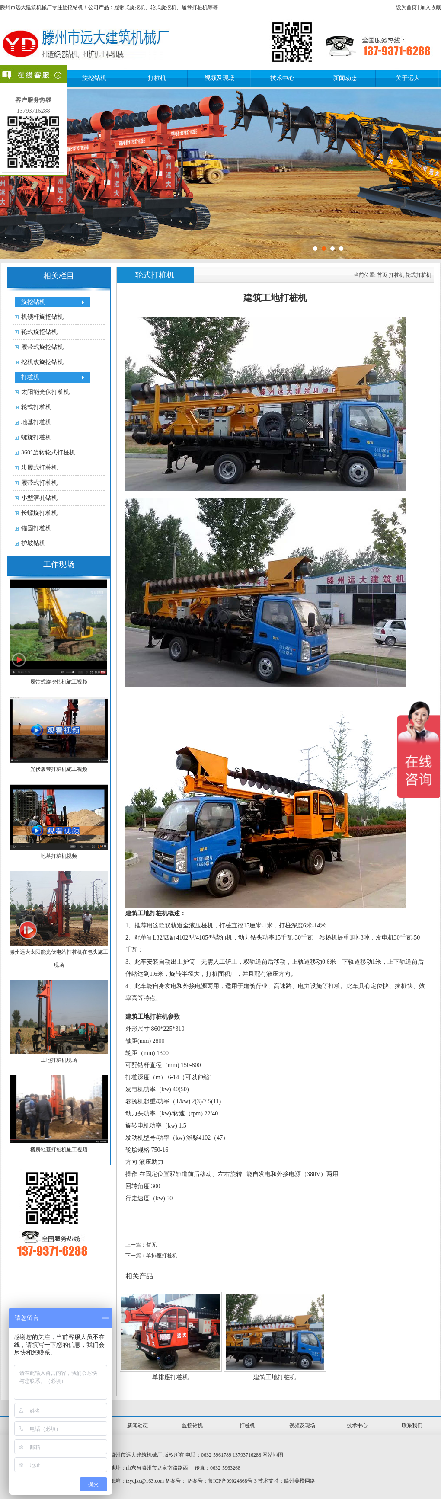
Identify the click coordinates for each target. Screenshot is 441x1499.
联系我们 (412, 1425)
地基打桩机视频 (59, 856)
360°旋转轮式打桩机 (48, 452)
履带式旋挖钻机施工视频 (58, 682)
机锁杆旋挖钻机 (42, 316)
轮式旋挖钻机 (39, 332)
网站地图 (272, 1455)
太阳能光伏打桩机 (45, 392)
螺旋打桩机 (36, 437)
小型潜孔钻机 (39, 498)
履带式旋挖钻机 (42, 347)
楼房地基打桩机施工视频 (58, 1150)
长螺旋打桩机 (39, 513)
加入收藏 (430, 7)
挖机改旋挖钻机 (42, 362)
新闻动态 (345, 78)
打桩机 (157, 78)
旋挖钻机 (94, 78)
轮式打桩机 (36, 407)
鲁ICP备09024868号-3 (232, 1481)
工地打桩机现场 (59, 1060)
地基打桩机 (36, 422)
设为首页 (406, 7)
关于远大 (408, 78)
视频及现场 (220, 78)
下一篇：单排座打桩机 (151, 1256)
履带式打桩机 (39, 482)
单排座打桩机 (170, 1377)
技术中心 (282, 78)
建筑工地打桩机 (274, 1377)
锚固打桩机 (36, 528)
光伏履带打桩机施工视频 (58, 769)
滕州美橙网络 (299, 1481)
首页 (382, 275)
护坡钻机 (33, 543)
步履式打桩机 (39, 467)
